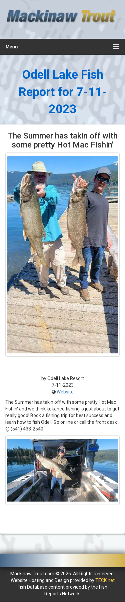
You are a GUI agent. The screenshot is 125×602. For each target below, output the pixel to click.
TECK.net (105, 580)
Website (65, 391)
